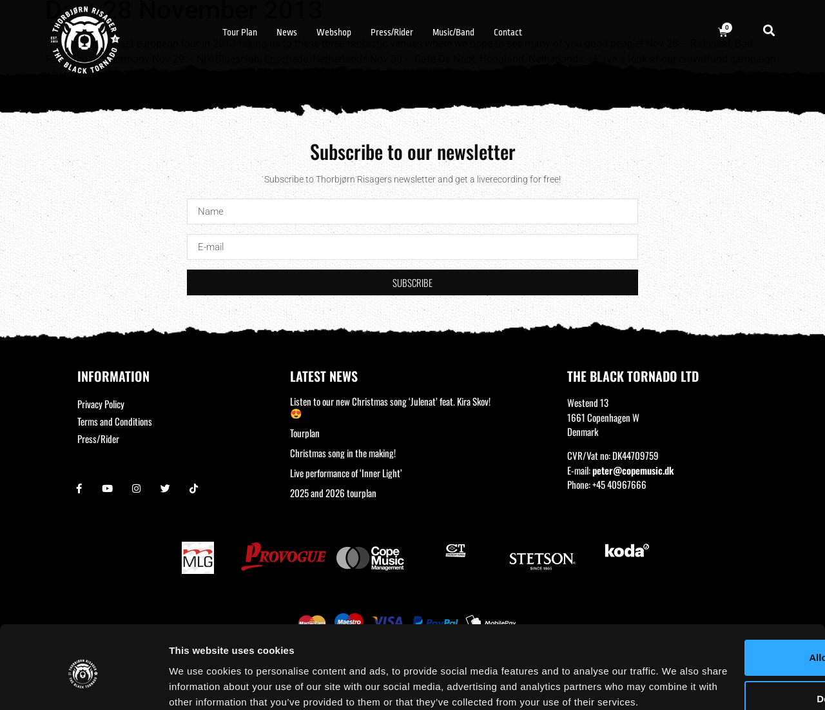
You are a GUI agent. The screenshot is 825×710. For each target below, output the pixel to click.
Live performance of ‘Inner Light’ (346, 473)
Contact (508, 32)
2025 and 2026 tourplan (333, 493)
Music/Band (453, 32)
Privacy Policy (100, 404)
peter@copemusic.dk (633, 470)
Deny (718, 630)
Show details (199, 684)
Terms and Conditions (114, 421)
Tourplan (305, 433)
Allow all (717, 589)
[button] (769, 30)
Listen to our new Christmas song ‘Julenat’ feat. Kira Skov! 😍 (390, 407)
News (287, 32)
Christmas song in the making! (343, 453)
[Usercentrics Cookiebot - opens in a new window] (83, 685)
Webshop (333, 32)
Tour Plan (239, 32)
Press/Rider (392, 32)
